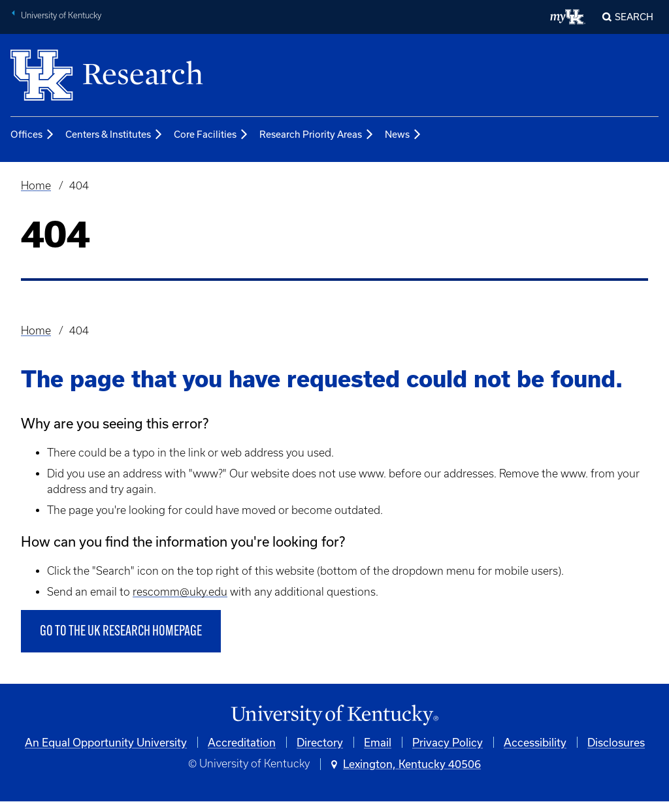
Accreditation (242, 742)
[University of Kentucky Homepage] (334, 715)
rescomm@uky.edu (180, 592)
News (403, 135)
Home (36, 185)
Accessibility (535, 742)
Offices (32, 135)
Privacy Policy (447, 742)
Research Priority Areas (316, 135)
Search (634, 16)
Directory (320, 742)
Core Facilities (211, 135)
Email (377, 742)
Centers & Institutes (114, 135)
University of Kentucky (61, 15)
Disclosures (616, 742)
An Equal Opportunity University (106, 742)
